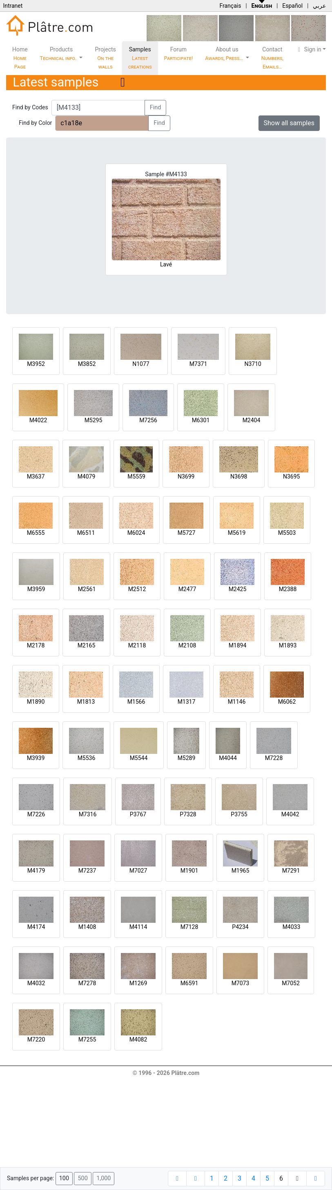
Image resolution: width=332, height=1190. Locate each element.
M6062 (287, 701)
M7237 (87, 870)
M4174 (36, 927)
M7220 (36, 1039)
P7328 (188, 814)
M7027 (138, 870)
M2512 (137, 589)
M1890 (36, 701)
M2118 (137, 645)
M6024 (136, 533)
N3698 (238, 476)
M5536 (87, 758)
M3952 (36, 364)
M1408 (87, 927)
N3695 (291, 476)
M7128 (189, 927)
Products (59, 53)
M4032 (36, 983)
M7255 (87, 1039)
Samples (140, 58)
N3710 (252, 364)
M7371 (198, 364)
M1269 (138, 983)
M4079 (87, 476)
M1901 (189, 870)
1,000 (103, 1178)
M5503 (287, 533)
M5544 (139, 758)
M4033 (292, 927)
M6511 (86, 533)
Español (292, 5)
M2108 (187, 645)
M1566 (136, 701)
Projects (105, 58)
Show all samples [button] (289, 123)
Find (155, 107)
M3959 (36, 589)
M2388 (288, 589)
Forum (178, 53)
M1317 (187, 701)
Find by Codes (30, 107)
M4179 (36, 870)
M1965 (241, 870)
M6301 (201, 420)
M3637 (36, 476)
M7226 (36, 814)
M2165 (87, 645)
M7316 (88, 814)
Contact (272, 58)
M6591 (189, 983)
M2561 (87, 589)
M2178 (36, 645)
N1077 (140, 364)
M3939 (36, 758)
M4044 (228, 758)
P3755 (239, 814)
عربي (319, 5)
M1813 (86, 701)
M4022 (38, 420)
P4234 (240, 927)
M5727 (187, 533)
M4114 (138, 927)
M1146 (237, 701)
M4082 (138, 1039)
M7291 (291, 870)
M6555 (36, 533)
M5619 (237, 533)
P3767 (138, 814)
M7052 (291, 983)
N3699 (186, 476)
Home (20, 58)
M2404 (252, 420)
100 (64, 1178)
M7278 (87, 983)
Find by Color (35, 123)
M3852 (87, 364)
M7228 (274, 758)
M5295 (93, 420)
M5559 (136, 476)
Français (230, 5)
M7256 (148, 420)
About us (224, 53)
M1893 (288, 645)
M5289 (187, 758)
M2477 (187, 589)
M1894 (238, 645)
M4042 (290, 814)
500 (82, 1178)
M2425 (238, 589)
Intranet (12, 5)
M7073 (241, 983)
